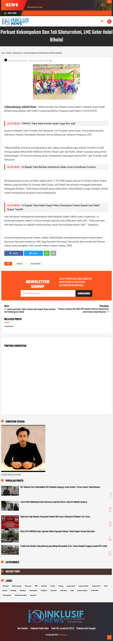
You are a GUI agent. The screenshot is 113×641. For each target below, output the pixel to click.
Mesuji (105, 586)
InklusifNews (62, 635)
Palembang (23, 590)
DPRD (36, 586)
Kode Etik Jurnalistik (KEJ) (62, 628)
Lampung (60, 586)
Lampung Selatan (84, 586)
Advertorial (6, 586)
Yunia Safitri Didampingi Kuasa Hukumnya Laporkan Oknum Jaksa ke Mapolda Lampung (53, 502)
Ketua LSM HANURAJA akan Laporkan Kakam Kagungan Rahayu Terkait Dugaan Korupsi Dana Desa (57, 531)
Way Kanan (33, 595)
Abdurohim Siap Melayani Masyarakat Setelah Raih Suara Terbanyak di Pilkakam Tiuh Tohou (55, 517)
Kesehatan (44, 586)
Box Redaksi (23, 628)
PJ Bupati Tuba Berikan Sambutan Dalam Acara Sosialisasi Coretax (59, 167)
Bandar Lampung (17, 586)
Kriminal (52, 586)
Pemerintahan (33, 590)
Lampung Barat (71, 586)
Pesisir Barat (63, 590)
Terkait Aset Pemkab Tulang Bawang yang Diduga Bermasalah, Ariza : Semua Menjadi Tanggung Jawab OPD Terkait (63, 546)
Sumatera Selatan (82, 590)
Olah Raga (13, 590)
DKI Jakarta (28, 586)
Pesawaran (53, 590)
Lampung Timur (96, 586)
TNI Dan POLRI (94, 590)
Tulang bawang (35, 263)
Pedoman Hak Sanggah (86, 628)
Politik (72, 590)
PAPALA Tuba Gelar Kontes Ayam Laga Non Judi (48, 123)
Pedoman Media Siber (39, 628)
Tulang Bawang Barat (21, 595)
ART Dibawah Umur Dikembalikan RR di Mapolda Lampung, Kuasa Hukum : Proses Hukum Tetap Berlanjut (60, 487)
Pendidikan (44, 590)
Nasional (20, 263)
